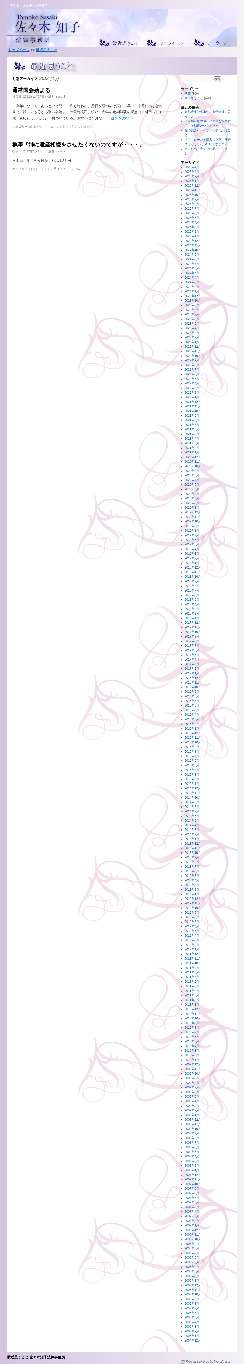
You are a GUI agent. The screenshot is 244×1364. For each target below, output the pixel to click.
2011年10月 (193, 963)
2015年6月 (192, 761)
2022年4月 (192, 383)
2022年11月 (193, 351)
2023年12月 (193, 296)
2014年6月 (192, 816)
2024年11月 (193, 245)
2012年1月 (192, 949)
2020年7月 (192, 480)
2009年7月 (192, 1087)
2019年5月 (192, 544)
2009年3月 (192, 1106)
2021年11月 (193, 406)
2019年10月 (193, 521)
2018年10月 (193, 576)
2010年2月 (192, 1055)
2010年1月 (192, 1060)
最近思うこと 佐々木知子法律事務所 (36, 1357)
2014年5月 (192, 820)
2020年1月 (192, 507)
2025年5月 (192, 218)
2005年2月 (192, 1331)
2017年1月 (192, 673)
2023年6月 (192, 319)
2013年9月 (192, 857)
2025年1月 (192, 236)
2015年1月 (192, 784)
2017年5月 (192, 655)
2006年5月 (192, 1262)
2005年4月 (192, 1322)
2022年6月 (192, 374)
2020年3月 (192, 498)
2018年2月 (192, 613)
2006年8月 (192, 1248)
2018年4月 (192, 604)
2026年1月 (192, 181)
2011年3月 (192, 995)
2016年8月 (192, 696)
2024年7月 (192, 264)
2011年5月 (192, 986)
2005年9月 (192, 1299)
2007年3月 (192, 1216)
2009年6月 (192, 1092)
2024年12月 (193, 241)
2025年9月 (192, 199)
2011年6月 (192, 981)
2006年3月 (192, 1271)
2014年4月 (192, 825)
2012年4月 (192, 935)
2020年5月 (192, 489)
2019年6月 (192, 540)
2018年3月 (192, 609)
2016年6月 (192, 705)
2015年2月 (192, 779)
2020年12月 (193, 457)
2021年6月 (192, 429)
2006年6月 (192, 1257)
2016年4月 (192, 715)
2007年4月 (192, 1211)
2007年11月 (193, 1179)
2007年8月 (192, 1193)
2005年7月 (192, 1308)
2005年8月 (192, 1303)
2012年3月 (192, 940)
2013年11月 (193, 848)
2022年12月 (193, 346)
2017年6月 (192, 650)
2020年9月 (192, 471)
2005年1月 (192, 1336)
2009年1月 (192, 1115)
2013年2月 (192, 889)
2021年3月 (192, 443)
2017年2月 (192, 668)
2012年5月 (192, 931)
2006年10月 (193, 1239)
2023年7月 (192, 314)
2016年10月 (193, 687)
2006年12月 (193, 1230)
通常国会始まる (31, 90)
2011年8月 (192, 972)
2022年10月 (193, 356)
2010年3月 (192, 1050)
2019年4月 (192, 549)
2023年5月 (192, 323)
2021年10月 (193, 411)
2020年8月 (192, 475)
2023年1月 (192, 342)
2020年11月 (193, 461)
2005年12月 (193, 1285)
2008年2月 (192, 1165)
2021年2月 (192, 448)
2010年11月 (193, 1014)
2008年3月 (192, 1161)
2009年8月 (192, 1083)
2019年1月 (192, 563)
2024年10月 (193, 250)
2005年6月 (192, 1313)
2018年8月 (192, 586)
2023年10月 (193, 300)
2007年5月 (192, 1207)
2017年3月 (192, 664)
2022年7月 (192, 369)
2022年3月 (192, 388)
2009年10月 (193, 1073)
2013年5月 (192, 876)
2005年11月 (193, 1290)
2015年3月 (192, 774)
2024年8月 (192, 259)
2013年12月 (193, 843)
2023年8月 (192, 310)
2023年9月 (192, 305)
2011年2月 (192, 1000)
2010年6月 (192, 1037)
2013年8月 (192, 862)
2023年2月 (192, 337)
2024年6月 (192, 268)
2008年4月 (192, 1156)
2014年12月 (193, 788)
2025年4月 (192, 222)
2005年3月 (192, 1326)
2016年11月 (193, 682)
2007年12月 (193, 1175)
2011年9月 (192, 968)
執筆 (32, 169)
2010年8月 (192, 1027)
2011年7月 (192, 977)
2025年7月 (192, 208)
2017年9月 (192, 636)
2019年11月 (193, 517)
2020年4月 (192, 494)
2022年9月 (192, 360)
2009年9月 (192, 1078)
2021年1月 (192, 452)
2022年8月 (192, 365)
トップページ (19, 50)
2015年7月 (192, 756)
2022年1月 (192, 397)
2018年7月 (192, 590)
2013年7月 (192, 866)
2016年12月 (193, 678)
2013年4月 (192, 880)
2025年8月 (192, 204)
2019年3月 (192, 553)
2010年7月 (192, 1032)
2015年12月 (193, 733)
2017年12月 (193, 622)
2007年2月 (192, 1221)
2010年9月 (192, 1023)
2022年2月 (192, 392)
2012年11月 (193, 903)
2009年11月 (193, 1069)
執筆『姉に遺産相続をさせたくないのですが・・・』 (78, 144)
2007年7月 (192, 1198)
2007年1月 (192, 1225)
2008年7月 (192, 1142)
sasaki (60, 96)
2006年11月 (193, 1234)
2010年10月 (193, 1018)
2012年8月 (192, 917)
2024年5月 (192, 273)
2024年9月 (192, 254)
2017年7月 (192, 645)
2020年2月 (192, 503)
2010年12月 (193, 1009)
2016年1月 (192, 728)
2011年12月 (193, 954)
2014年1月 (192, 839)
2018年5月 (192, 599)
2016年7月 (192, 701)
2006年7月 (192, 1253)
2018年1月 (192, 618)
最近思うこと (46, 50)
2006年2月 (192, 1276)
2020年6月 (192, 484)
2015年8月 (192, 751)
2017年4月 (192, 659)
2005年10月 (193, 1294)
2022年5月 (192, 379)
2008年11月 (193, 1124)
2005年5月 (192, 1317)
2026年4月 (192, 167)
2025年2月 (192, 231)
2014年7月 (192, 811)
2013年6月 (192, 871)
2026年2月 (192, 176)
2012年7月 (192, 922)
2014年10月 (193, 797)
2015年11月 (193, 738)
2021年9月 (192, 415)
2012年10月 (193, 908)
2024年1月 (192, 291)
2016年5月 (192, 710)
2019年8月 (192, 530)
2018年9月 (192, 581)
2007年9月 (192, 1188)
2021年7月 (192, 425)
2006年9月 (192, 1244)
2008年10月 (193, 1129)
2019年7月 (192, 535)
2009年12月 (193, 1064)
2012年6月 (192, 926)
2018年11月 (193, 572)
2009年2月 (192, 1110)
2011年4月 (192, 991)
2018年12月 (193, 567)
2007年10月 (193, 1184)
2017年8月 (192, 641)
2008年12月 (193, 1119)
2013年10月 (193, 853)
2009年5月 (192, 1096)
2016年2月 (192, 724)
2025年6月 (192, 213)
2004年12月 (193, 1340)
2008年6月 (192, 1147)
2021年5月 (192, 434)
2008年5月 (192, 1152)
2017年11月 (193, 627)
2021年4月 (192, 438)
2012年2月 (192, 945)
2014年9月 (192, 802)
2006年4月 (192, 1267)
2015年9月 (192, 747)
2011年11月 (193, 958)
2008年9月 (192, 1133)
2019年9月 (192, 526)
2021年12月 (193, 402)
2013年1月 (192, 894)
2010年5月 (192, 1041)
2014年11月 (193, 793)
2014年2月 (192, 834)
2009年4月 (192, 1101)
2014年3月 (192, 830)
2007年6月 (192, 1202)
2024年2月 (192, 287)
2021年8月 (192, 420)
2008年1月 (192, 1170)
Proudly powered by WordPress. (208, 1361)
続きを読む (122, 118)
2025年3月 (192, 227)
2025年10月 (193, 195)
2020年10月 (193, 466)
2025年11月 (193, 190)
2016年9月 (192, 692)
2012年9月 (192, 912)
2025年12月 (193, 185)
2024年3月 (192, 282)
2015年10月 (193, 742)
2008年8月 (192, 1138)
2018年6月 (192, 595)
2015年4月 (192, 770)
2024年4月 (192, 277)
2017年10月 (193, 632)
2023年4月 (192, 328)
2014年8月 (192, 807)
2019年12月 (193, 512)
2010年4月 (192, 1046)
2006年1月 (192, 1280)
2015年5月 (192, 765)
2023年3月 (192, 333)
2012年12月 (193, 899)
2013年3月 (192, 885)
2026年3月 (192, 172)
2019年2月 (192, 558)
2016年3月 (192, 719)
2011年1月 (192, 1004)
